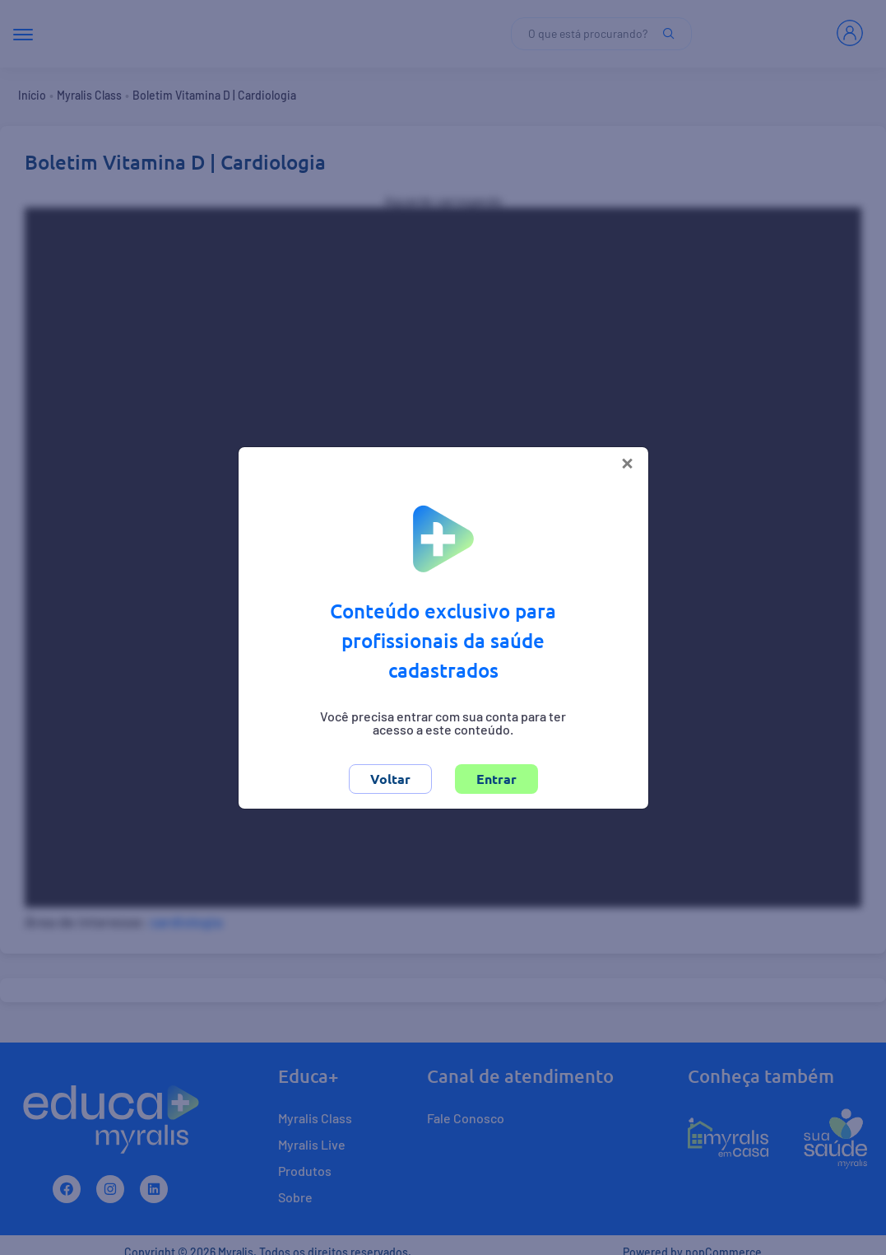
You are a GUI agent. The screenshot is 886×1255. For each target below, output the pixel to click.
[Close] (627, 461)
